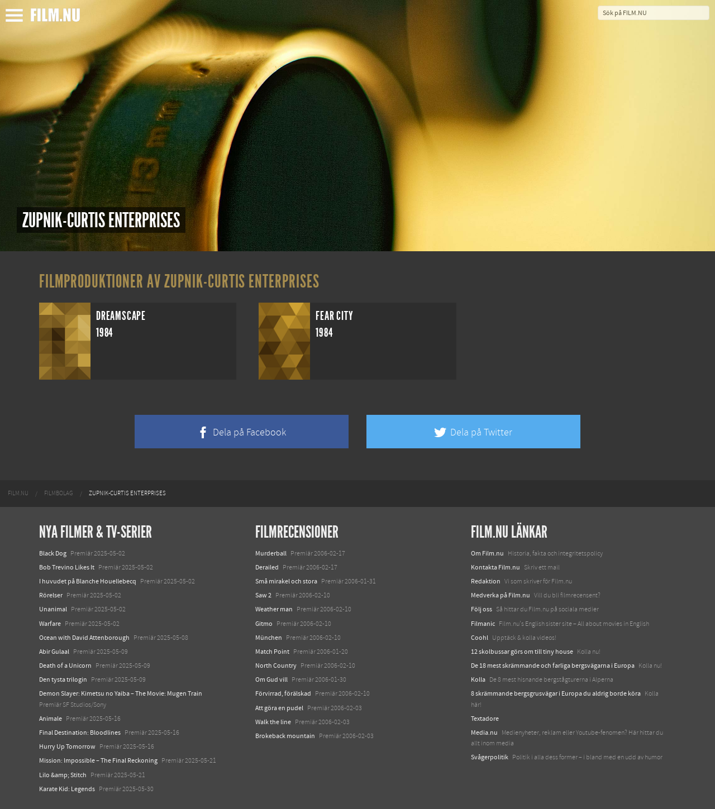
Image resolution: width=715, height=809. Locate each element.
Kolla (478, 679)
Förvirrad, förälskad (283, 693)
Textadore (485, 718)
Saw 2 (263, 595)
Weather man (274, 609)
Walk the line (273, 722)
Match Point (272, 651)
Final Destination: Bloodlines (80, 732)
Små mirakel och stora (286, 581)
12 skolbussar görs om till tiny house (522, 651)
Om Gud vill (271, 679)
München (268, 638)
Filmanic (483, 624)
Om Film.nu (487, 553)
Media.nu (484, 732)
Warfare (50, 624)
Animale (50, 718)
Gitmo (264, 624)
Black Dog (52, 553)
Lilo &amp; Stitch (63, 775)
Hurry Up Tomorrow (67, 746)
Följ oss (481, 609)
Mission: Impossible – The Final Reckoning (98, 760)
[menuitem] (18, 494)
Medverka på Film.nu (500, 595)
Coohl (479, 638)
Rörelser (51, 595)
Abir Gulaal (54, 651)
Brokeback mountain (285, 736)
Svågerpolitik (489, 757)
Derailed (267, 567)
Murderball (271, 553)
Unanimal (53, 609)
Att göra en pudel (279, 708)
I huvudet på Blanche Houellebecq (87, 581)
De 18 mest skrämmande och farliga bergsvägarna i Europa (553, 665)
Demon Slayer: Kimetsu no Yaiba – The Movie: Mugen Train (120, 693)
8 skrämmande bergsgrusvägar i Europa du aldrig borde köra (556, 693)
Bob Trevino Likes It (66, 567)
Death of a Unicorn (65, 665)
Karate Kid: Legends (67, 789)
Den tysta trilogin (63, 679)
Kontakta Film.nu (495, 567)
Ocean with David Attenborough (84, 638)
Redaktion (485, 581)
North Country (276, 665)
